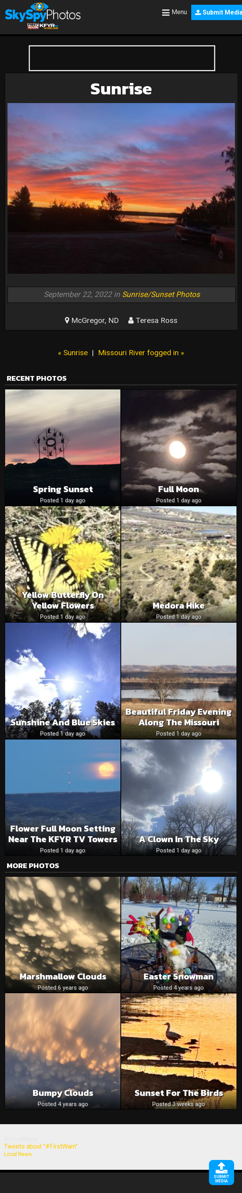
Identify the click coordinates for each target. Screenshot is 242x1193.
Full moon (178, 489)
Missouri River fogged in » (141, 352)
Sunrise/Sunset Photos (161, 294)
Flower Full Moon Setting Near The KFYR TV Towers (62, 834)
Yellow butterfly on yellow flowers (63, 600)
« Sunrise (73, 352)
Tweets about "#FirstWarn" (41, 1146)
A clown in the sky (179, 839)
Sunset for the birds (179, 1093)
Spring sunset (63, 489)
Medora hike (179, 605)
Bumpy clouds (63, 1093)
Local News (18, 1154)
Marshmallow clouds (63, 976)
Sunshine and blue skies (63, 722)
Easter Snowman (179, 976)
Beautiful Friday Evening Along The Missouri (179, 717)
